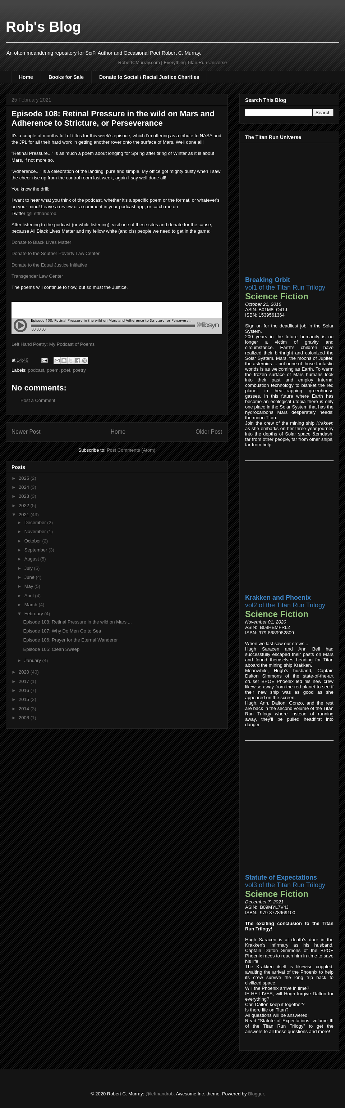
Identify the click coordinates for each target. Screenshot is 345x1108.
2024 (25, 487)
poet (65, 370)
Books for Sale (66, 77)
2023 (25, 496)
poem (53, 370)
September (36, 550)
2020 (25, 672)
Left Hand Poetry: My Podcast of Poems (53, 344)
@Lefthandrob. (42, 213)
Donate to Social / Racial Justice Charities (149, 77)
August (32, 559)
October (33, 541)
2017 (25, 681)
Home (26, 77)
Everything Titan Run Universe (195, 62)
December (35, 522)
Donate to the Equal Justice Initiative (49, 265)
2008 (25, 717)
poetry (79, 370)
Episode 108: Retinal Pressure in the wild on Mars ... (77, 622)
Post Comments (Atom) (131, 450)
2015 (25, 699)
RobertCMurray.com (139, 62)
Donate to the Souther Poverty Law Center (56, 253)
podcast (36, 370)
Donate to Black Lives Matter (41, 242)
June (30, 577)
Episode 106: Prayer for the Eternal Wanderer (70, 640)
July (29, 568)
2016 (25, 690)
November (35, 531)
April (29, 595)
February (34, 613)
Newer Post (26, 432)
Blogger (256, 1093)
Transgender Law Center (37, 276)
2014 (25, 708)
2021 (25, 514)
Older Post (209, 432)
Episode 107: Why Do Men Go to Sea (62, 631)
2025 (25, 478)
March (31, 604)
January (33, 660)
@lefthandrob (160, 1093)
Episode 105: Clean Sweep (51, 649)
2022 (25, 505)
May (29, 586)
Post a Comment (37, 400)
